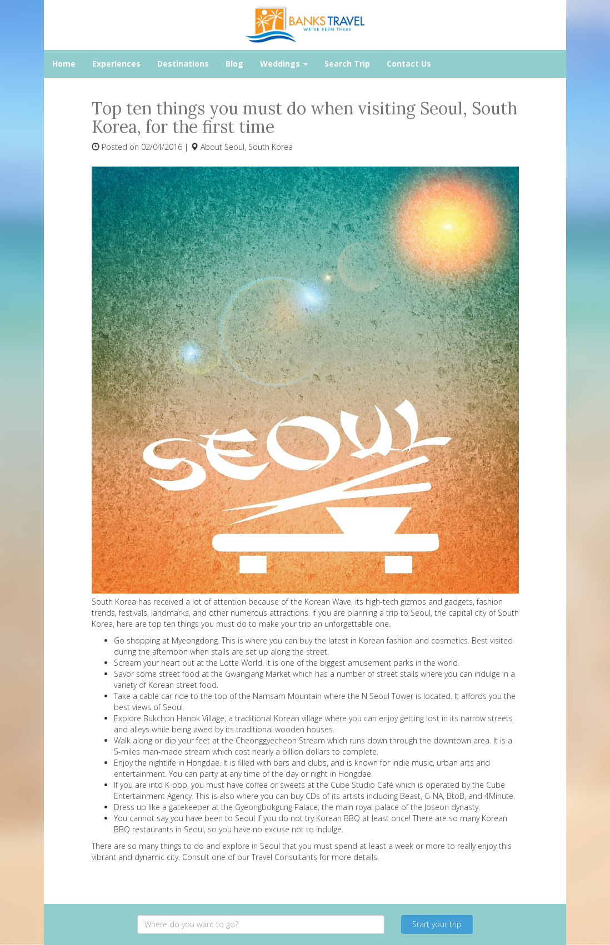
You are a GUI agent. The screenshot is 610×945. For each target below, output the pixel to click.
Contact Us (409, 63)
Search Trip (347, 63)
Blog (234, 63)
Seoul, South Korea (258, 147)
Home (64, 63)
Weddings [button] (284, 63)
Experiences (116, 63)
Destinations (183, 63)
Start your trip (437, 924)
